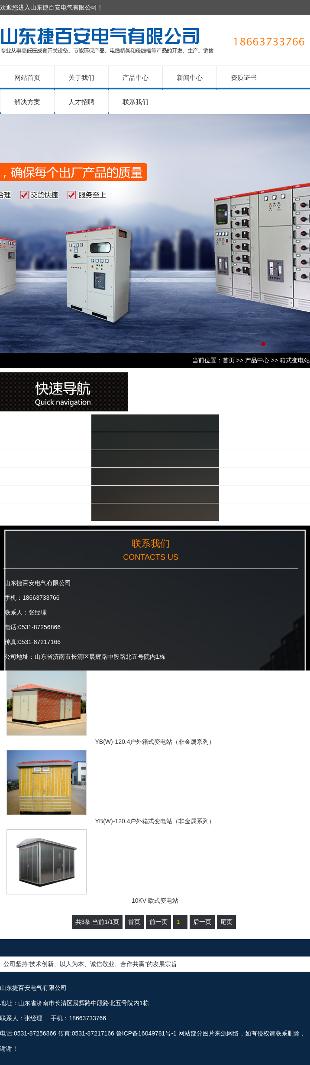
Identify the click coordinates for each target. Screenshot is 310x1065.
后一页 (202, 921)
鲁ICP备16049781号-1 (146, 1033)
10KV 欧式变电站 (155, 900)
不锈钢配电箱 (46, 476)
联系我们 (136, 101)
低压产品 (38, 423)
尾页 (226, 921)
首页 (229, 360)
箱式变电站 (295, 360)
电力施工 (38, 512)
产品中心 (136, 77)
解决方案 (27, 101)
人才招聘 (81, 101)
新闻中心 (190, 77)
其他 (31, 494)
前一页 (158, 921)
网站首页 (27, 77)
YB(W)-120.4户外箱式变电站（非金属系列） (155, 741)
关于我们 (81, 77)
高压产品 (38, 441)
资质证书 (244, 77)
